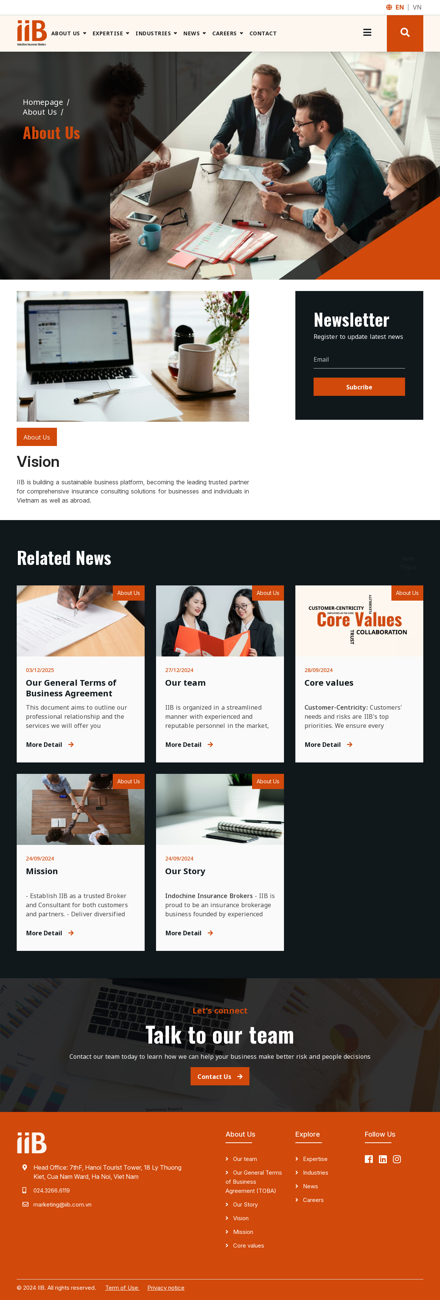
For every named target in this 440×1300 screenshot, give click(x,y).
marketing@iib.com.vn (62, 1204)
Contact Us (220, 1076)
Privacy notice (166, 1287)
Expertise (108, 33)
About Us (65, 33)
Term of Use (122, 1287)
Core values (248, 1245)
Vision (240, 1218)
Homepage (44, 102)
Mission (242, 1231)
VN (417, 7)
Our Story (245, 1204)
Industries (153, 33)
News (191, 33)
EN (400, 7)
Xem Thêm (408, 567)
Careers (224, 33)
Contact (263, 33)
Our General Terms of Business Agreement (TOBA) (254, 1181)
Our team (244, 1158)
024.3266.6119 (51, 1190)
